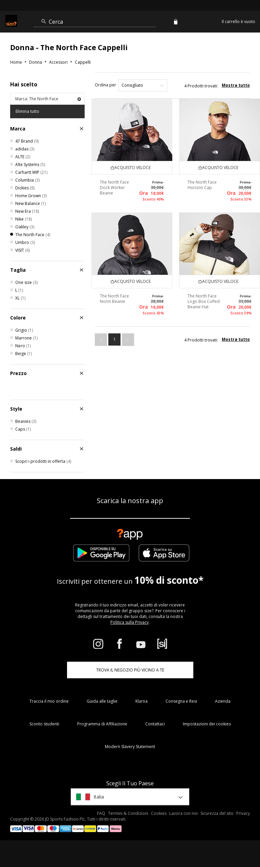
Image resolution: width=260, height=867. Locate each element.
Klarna (141, 701)
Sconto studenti (44, 724)
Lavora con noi (183, 813)
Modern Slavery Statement (130, 746)
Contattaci (155, 724)
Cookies (159, 813)
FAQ (101, 813)
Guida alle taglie (102, 701)
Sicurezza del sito (217, 813)
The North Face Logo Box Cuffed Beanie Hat (204, 301)
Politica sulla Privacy (129, 622)
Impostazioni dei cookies (207, 724)
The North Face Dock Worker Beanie (114, 187)
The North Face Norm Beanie (114, 298)
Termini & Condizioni (128, 813)
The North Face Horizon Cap (202, 184)
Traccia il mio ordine (49, 701)
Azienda (223, 701)
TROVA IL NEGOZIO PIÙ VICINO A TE (130, 670)
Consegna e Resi (181, 701)
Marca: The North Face (48, 99)
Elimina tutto (27, 111)
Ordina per (105, 85)
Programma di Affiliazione (102, 724)
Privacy (243, 813)
